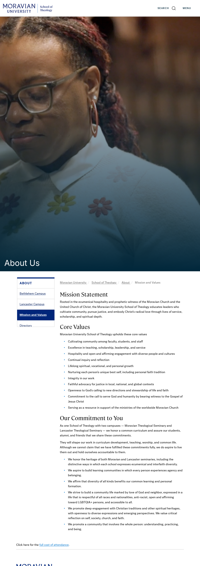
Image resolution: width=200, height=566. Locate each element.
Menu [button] (190, 8)
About (126, 282)
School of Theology (104, 282)
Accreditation (28, 336)
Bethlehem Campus (33, 293)
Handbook (26, 357)
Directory (26, 326)
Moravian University (73, 282)
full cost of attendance (54, 545)
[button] (167, 8)
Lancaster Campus (32, 304)
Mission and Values (33, 315)
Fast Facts (26, 347)
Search (163, 8)
